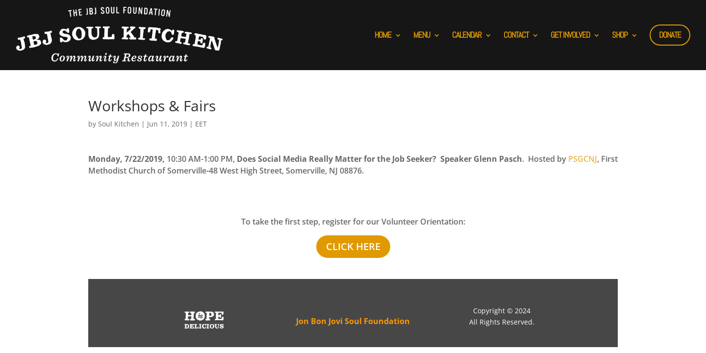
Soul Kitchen (118, 123)
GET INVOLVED (570, 34)
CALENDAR (466, 34)
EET (201, 123)
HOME (383, 34)
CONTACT (516, 34)
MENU (421, 34)
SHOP (620, 34)
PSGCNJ (582, 158)
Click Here (353, 246)
